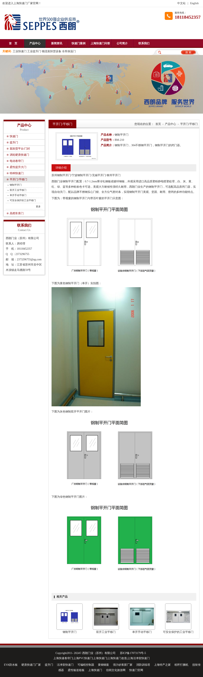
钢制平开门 (16, 184)
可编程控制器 (86, 664)
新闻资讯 (56, 43)
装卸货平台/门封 (20, 148)
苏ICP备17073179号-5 (133, 653)
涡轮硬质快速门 (19, 154)
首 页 (13, 43)
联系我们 (143, 43)
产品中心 (34, 43)
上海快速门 (95, 670)
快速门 (14, 136)
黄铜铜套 (103, 664)
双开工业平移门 (18, 190)
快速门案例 (78, 43)
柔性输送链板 (76, 670)
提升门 (14, 142)
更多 (38, 206)
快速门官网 (136, 670)
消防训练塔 (143, 664)
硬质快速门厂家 (31, 664)
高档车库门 (17, 213)
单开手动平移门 (18, 195)
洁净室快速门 (65, 664)
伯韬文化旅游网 (115, 670)
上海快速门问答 (100, 43)
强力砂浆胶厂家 (122, 664)
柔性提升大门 (18, 167)
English (194, 3)
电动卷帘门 (17, 160)
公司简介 (122, 43)
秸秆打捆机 (181, 664)
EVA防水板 (11, 664)
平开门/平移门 (18, 179)
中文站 (181, 3)
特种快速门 (17, 173)
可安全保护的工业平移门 (23, 200)
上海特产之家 (162, 664)
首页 (158, 124)
